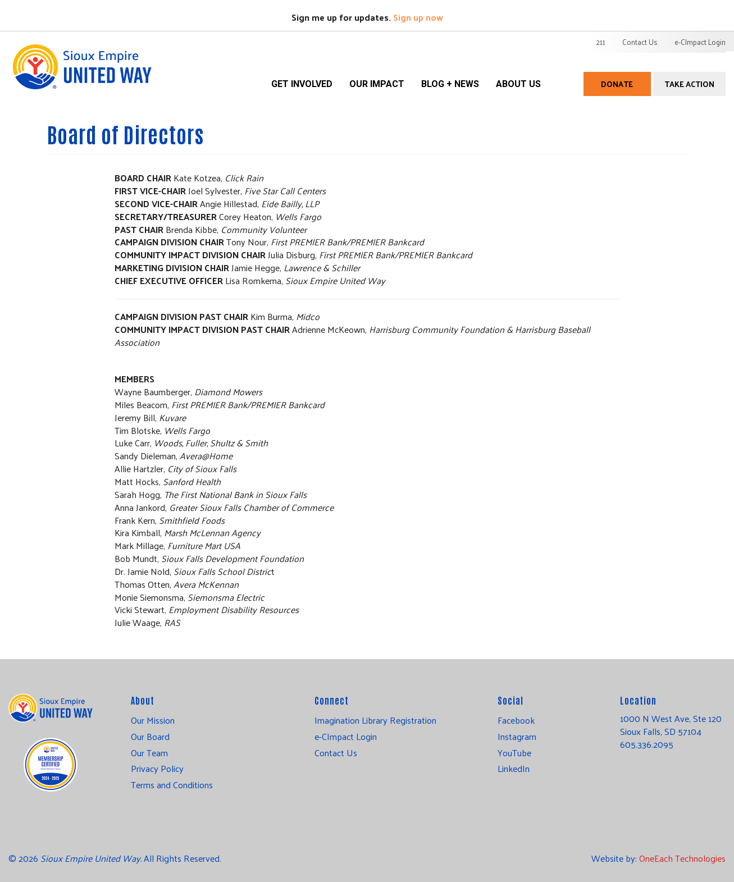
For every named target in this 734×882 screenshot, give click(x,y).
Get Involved (301, 84)
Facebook (516, 720)
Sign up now (418, 17)
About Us (518, 84)
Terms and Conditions (172, 785)
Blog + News (450, 84)
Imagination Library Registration (375, 720)
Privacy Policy (157, 768)
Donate (617, 84)
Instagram (517, 736)
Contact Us (640, 41)
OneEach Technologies (682, 858)
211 (600, 41)
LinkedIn (514, 768)
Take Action (689, 84)
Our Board (150, 736)
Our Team (149, 753)
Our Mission (153, 720)
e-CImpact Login (700, 41)
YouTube (514, 753)
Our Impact (376, 84)
